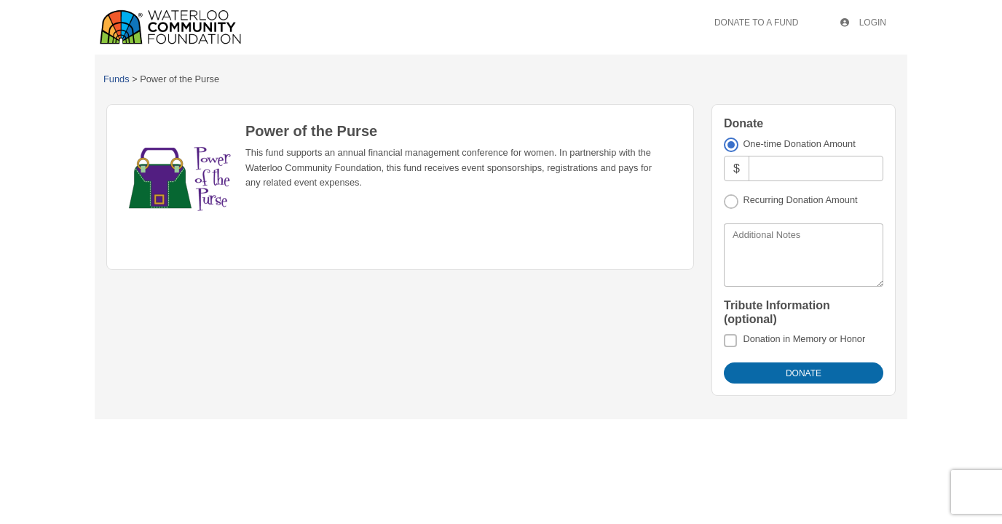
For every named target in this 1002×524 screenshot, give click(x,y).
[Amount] (816, 168)
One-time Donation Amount (799, 143)
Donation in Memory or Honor (804, 338)
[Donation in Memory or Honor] (730, 340)
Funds (116, 79)
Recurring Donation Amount (800, 199)
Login (863, 22)
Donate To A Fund (756, 22)
